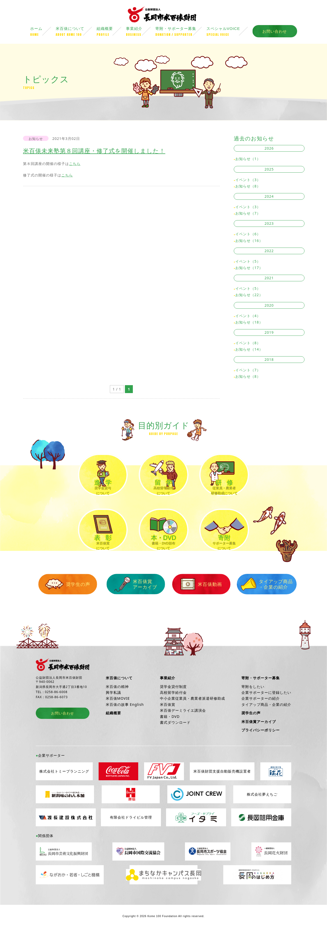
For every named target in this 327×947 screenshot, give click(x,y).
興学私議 (113, 708)
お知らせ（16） (249, 241)
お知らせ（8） (248, 186)
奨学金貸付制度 (173, 702)
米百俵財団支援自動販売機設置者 (222, 787)
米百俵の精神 (117, 702)
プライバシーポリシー (260, 745)
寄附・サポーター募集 (180, 32)
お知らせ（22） (249, 295)
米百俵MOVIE (118, 714)
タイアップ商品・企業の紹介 (258, 600)
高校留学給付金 (173, 708)
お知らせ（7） (248, 213)
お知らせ (36, 139)
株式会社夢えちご (262, 810)
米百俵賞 (167, 720)
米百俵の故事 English (125, 720)
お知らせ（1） (248, 159)
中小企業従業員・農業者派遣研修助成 (192, 714)
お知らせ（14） (249, 350)
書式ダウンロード (175, 738)
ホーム (43, 32)
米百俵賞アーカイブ (132, 600)
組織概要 (111, 32)
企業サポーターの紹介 (260, 714)
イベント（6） (248, 234)
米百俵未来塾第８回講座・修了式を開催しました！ (94, 151)
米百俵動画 (195, 600)
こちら (74, 164)
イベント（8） (248, 343)
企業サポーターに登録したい (266, 708)
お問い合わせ (274, 32)
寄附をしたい (252, 702)
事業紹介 (140, 32)
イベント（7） (248, 370)
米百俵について (76, 32)
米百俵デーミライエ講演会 (183, 726)
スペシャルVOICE (229, 32)
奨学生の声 (68, 600)
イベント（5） (248, 262)
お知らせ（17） (249, 268)
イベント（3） (248, 180)
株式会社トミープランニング (64, 787)
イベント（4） (248, 316)
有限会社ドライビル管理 (131, 833)
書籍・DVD (170, 732)
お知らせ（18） (249, 322)
